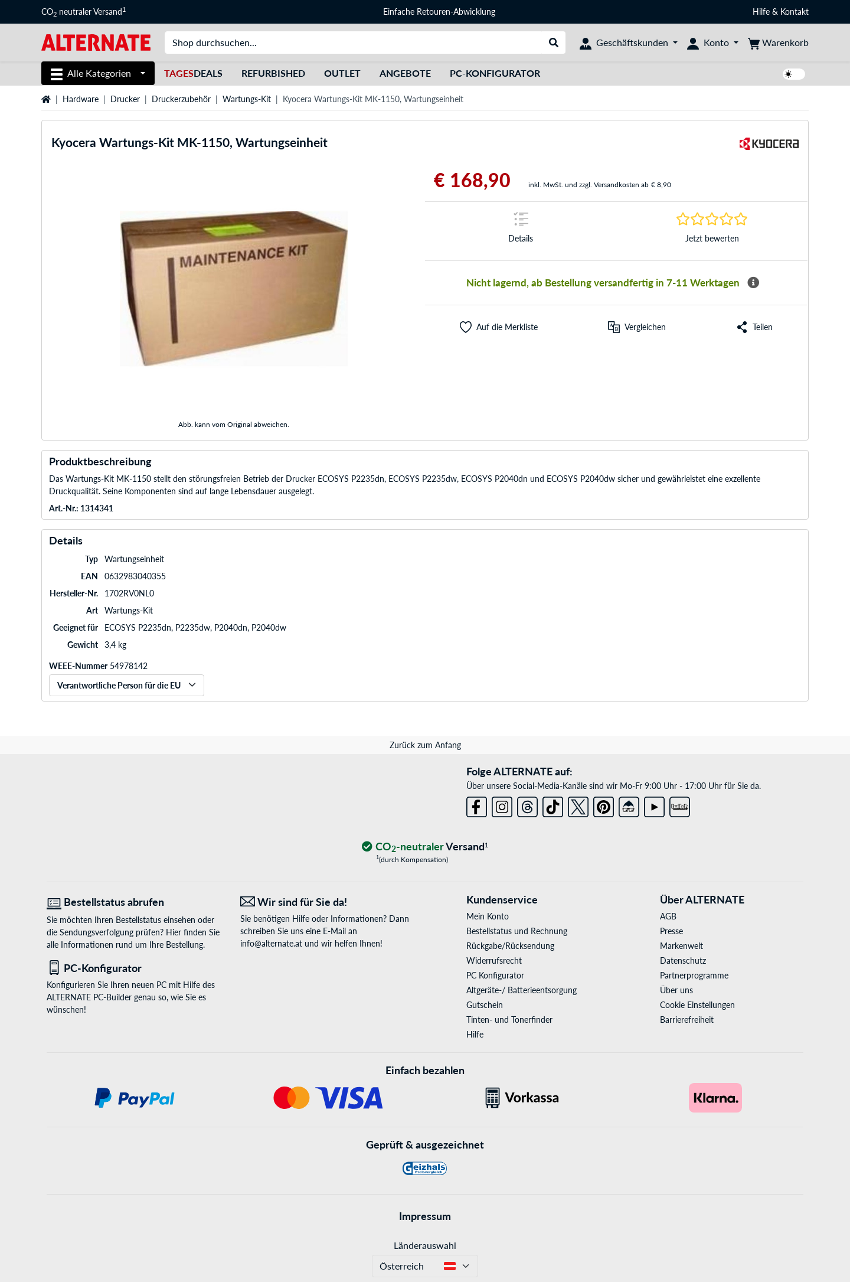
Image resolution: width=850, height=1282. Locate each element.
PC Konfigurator (495, 975)
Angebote (405, 73)
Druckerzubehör (181, 99)
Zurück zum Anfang (425, 745)
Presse (671, 931)
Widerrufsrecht (494, 960)
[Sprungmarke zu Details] (520, 231)
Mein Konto (487, 916)
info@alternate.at (271, 943)
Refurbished (273, 73)
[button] (499, 327)
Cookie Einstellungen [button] (697, 1005)
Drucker (125, 99)
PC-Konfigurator (495, 73)
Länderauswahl (425, 1245)
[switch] (794, 74)
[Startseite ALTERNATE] (96, 41)
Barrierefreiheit (687, 1019)
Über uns (676, 990)
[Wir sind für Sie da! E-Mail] (328, 902)
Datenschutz (683, 960)
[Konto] (712, 42)
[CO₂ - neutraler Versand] (425, 847)
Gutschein (484, 1005)
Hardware (81, 99)
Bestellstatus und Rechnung (516, 931)
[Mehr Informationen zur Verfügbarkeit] (753, 282)
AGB (668, 916)
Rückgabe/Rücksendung (510, 946)
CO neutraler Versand (83, 12)
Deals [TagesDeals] (193, 73)
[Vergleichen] (637, 327)
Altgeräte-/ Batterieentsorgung (521, 990)
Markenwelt (681, 946)
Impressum (425, 1215)
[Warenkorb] (778, 42)
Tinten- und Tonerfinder (509, 1019)
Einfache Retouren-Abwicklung (439, 11)
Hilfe (761, 11)
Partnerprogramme (694, 975)
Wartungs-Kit (247, 99)
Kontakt (794, 11)
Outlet (342, 73)
